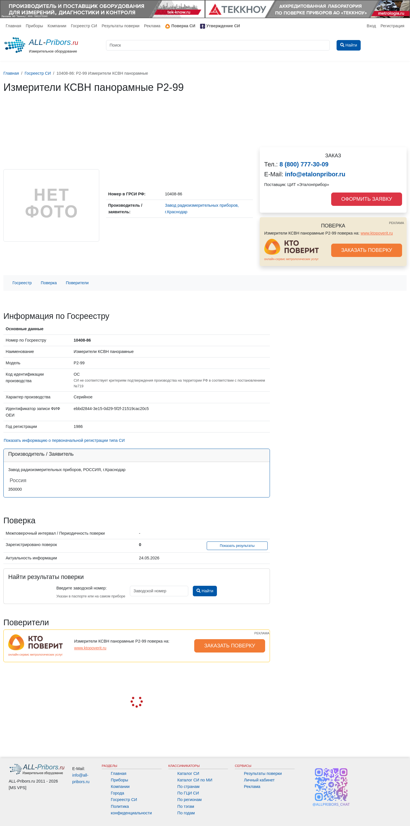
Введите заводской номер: (81, 588)
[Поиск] (218, 45)
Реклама (152, 26)
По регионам (189, 799)
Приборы (34, 26)
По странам (188, 786)
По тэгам (185, 806)
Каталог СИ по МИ (194, 780)
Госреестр (22, 283)
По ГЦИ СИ (188, 793)
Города (117, 793)
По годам (186, 813)
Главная (13, 26)
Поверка (49, 283)
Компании (57, 26)
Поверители (77, 283)
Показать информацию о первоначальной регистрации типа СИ (64, 440)
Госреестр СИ (84, 26)
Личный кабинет (259, 780)
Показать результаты (237, 546)
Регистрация (392, 26)
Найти (204, 591)
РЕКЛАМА (396, 223)
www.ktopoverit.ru (377, 233)
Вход (371, 26)
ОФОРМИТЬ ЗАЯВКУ (366, 199)
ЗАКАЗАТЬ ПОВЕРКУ (366, 250)
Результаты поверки (120, 26)
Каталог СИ (188, 773)
